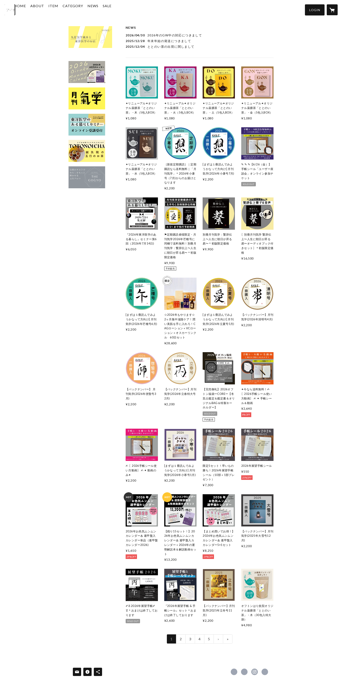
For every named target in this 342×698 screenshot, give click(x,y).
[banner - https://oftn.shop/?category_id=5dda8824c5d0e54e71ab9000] (86, 72)
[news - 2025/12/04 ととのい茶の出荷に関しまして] (200, 46)
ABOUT (51, 9)
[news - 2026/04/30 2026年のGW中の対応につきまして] (200, 35)
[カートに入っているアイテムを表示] (332, 9)
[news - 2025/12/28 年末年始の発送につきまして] (200, 41)
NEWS (107, 9)
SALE (121, 9)
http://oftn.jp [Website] (265, 672)
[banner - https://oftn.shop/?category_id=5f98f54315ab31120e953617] (86, 125)
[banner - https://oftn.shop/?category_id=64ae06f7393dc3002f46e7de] (86, 151)
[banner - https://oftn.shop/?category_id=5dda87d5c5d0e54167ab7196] (86, 98)
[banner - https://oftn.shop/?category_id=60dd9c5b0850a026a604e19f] (86, 177)
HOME (34, 9)
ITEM (68, 9)
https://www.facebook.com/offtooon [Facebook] (234, 672)
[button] (315, 9)
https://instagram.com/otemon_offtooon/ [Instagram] (254, 672)
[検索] (9, 9)
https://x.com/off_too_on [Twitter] (244, 672)
